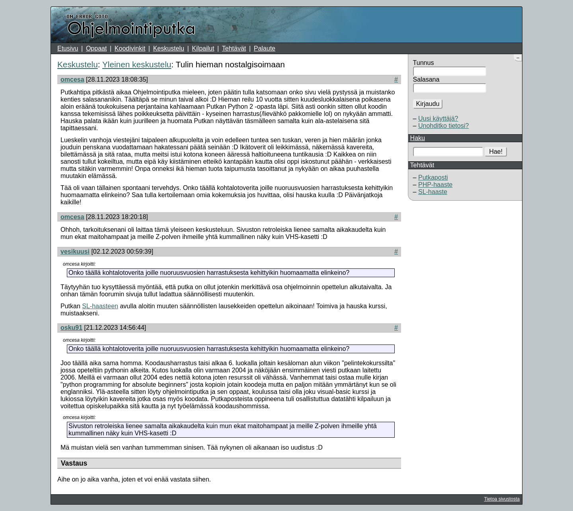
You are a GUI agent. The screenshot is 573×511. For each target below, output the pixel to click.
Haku (417, 138)
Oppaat (96, 48)
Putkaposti (433, 177)
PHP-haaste (435, 184)
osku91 (71, 327)
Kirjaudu (428, 103)
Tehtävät (234, 48)
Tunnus (423, 62)
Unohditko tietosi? (443, 125)
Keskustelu (168, 48)
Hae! (496, 151)
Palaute (264, 48)
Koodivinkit (130, 48)
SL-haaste (432, 191)
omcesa (72, 79)
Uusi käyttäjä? (438, 118)
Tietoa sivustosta (502, 499)
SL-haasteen (100, 306)
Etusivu (67, 48)
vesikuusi (75, 251)
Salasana (426, 79)
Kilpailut (203, 48)
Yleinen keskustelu (136, 64)
